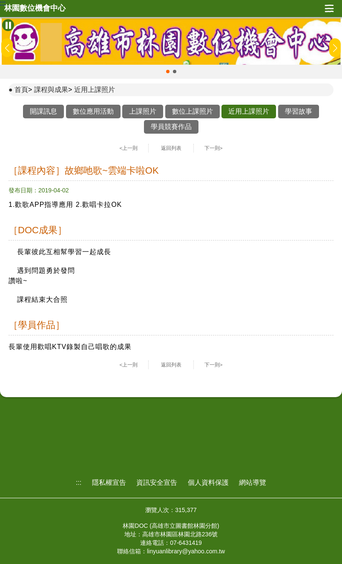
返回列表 (171, 148)
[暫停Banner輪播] (8, 25)
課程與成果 (51, 89)
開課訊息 (43, 111)
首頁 (21, 89)
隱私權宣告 (109, 482)
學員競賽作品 (171, 126)
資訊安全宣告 (156, 482)
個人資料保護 (208, 482)
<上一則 (129, 148)
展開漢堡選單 (329, 8)
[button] (168, 71)
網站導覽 (252, 482)
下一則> (213, 148)
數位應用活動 (93, 111)
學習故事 (298, 111)
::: (3, 3)
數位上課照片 (192, 111)
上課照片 (142, 111)
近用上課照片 (94, 89)
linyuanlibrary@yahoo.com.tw (186, 551)
